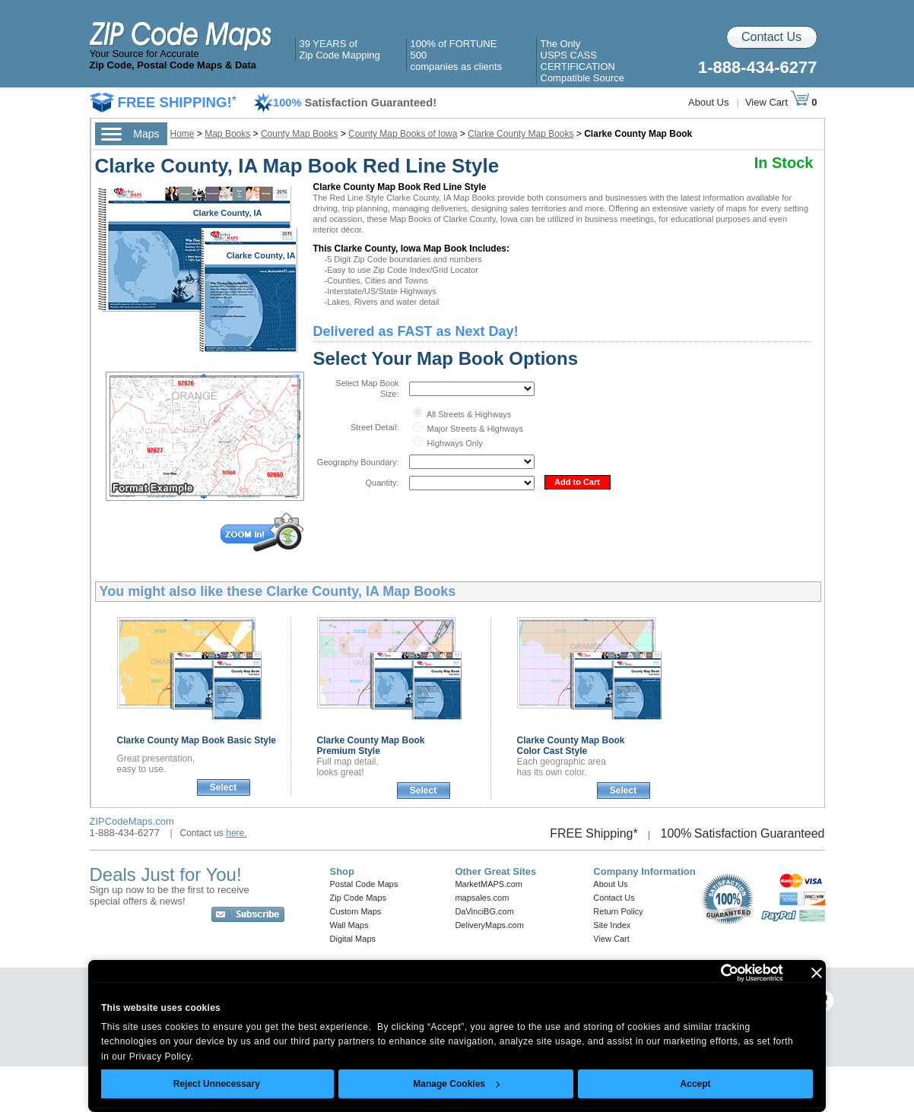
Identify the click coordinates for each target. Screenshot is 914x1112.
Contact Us (771, 36)
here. (236, 833)
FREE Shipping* (594, 833)
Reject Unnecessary (216, 1084)
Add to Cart (577, 481)
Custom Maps (356, 911)
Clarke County (196, 740)
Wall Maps (349, 925)
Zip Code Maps (358, 897)
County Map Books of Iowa (402, 133)
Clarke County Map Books (520, 133)
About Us (708, 102)
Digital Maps (353, 938)
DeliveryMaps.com (489, 925)
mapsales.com (482, 897)
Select (223, 787)
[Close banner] (816, 973)
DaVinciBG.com (484, 911)
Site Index (611, 925)
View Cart (777, 102)
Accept (696, 1084)
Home (182, 133)
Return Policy (618, 911)
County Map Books (299, 133)
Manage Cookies (456, 1084)
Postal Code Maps (364, 884)
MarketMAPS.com (488, 884)
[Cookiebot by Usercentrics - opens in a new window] (716, 973)
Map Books (227, 133)
